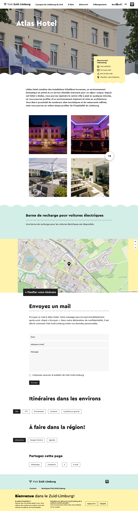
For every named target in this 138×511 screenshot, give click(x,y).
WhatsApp (35, 464)
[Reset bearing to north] (135, 247)
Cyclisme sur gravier (71, 411)
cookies (57, 507)
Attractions (19, 440)
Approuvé (91, 504)
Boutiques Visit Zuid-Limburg (53, 488)
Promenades (39, 411)
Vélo (17, 411)
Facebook (52, 464)
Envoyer (34, 383)
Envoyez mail (105, 70)
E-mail (75, 464)
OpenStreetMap (125, 291)
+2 (109, 156)
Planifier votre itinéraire (109, 77)
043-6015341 (105, 66)
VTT (26, 411)
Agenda (52, 440)
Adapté (103, 504)
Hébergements (100, 4)
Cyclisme (53, 411)
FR (126, 4)
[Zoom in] (135, 241)
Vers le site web (106, 74)
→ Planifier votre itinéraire (40, 292)
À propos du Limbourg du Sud (49, 4)
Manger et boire (36, 440)
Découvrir (83, 4)
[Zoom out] (135, 244)
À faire (71, 4)
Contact (33, 488)
